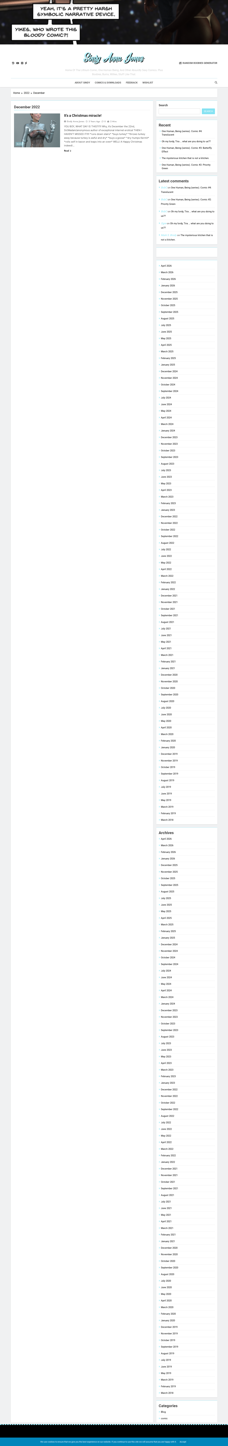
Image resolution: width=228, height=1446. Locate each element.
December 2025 (169, 292)
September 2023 (169, 457)
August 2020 (167, 701)
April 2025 (166, 344)
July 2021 (166, 628)
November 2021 (169, 602)
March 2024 (167, 424)
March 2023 (167, 496)
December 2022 (169, 516)
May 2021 (166, 641)
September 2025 (169, 311)
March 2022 (167, 575)
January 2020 (168, 747)
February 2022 (168, 582)
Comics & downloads (108, 82)
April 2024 (166, 417)
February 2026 (168, 278)
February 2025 (168, 358)
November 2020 (169, 681)
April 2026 (166, 265)
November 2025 (169, 298)
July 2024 (166, 397)
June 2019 (166, 793)
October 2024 (168, 384)
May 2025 (166, 338)
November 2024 (169, 377)
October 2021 (168, 608)
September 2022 (169, 536)
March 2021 (167, 654)
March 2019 (167, 806)
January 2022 (168, 589)
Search (163, 105)
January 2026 (168, 285)
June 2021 (166, 635)
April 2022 (166, 569)
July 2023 (166, 470)
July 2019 (166, 786)
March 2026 (167, 272)
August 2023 (167, 463)
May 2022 (166, 562)
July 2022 (166, 549)
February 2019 (168, 813)
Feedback (132, 82)
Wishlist (147, 82)
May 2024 (166, 410)
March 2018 (167, 819)
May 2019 (166, 800)
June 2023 (166, 476)
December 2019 (169, 753)
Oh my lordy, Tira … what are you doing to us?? (186, 141)
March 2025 (167, 351)
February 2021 (168, 661)
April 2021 (166, 648)
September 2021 (169, 615)
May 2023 (166, 483)
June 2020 (166, 714)
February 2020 (168, 740)
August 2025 (167, 318)
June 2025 (166, 331)
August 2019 (167, 780)
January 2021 (168, 668)
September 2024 (169, 391)
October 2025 (168, 305)
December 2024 (169, 371)
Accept (183, 1442)
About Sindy (82, 82)
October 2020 (168, 687)
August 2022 (167, 542)
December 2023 (169, 437)
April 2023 (166, 489)
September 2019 (169, 773)
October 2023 (168, 450)
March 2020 (167, 734)
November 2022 (169, 523)
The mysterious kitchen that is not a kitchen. (185, 158)
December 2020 (169, 674)
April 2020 (166, 727)
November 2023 (169, 443)
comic (164, 1418)
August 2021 (167, 622)
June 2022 (166, 556)
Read (67, 150)
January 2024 (168, 430)
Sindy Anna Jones (75, 121)
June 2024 (166, 404)
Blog (19, 144)
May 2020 (166, 720)
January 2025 (168, 364)
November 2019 (169, 760)
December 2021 (169, 595)
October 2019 (168, 767)
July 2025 (166, 325)
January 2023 (168, 509)
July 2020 (166, 707)
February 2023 (168, 503)
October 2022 (168, 529)
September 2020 (169, 694)
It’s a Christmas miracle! (82, 115)
